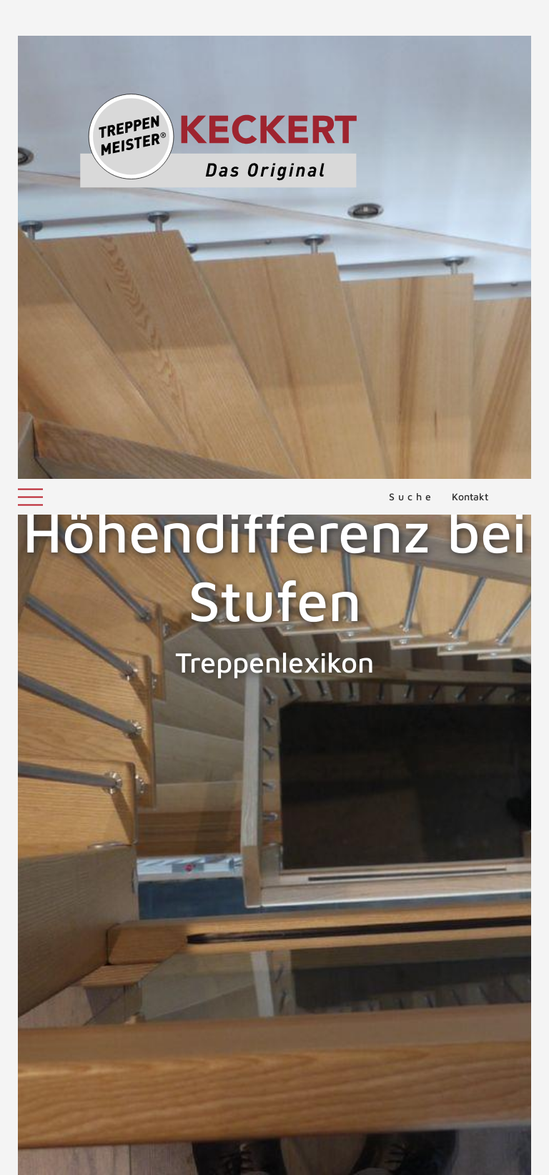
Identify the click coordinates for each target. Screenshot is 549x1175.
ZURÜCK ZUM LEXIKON (122, 864)
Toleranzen (76, 819)
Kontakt (470, 17)
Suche (412, 17)
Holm (526, 739)
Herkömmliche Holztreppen (86, 739)
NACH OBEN (274, 930)
